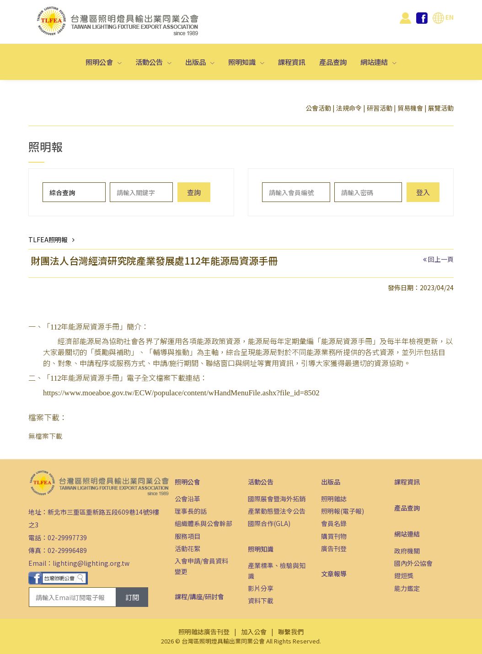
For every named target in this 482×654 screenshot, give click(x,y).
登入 (423, 192)
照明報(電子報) (342, 511)
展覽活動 (441, 107)
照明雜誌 (334, 498)
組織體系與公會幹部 (203, 523)
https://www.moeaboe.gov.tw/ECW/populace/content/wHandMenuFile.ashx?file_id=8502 (181, 392)
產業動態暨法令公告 (276, 511)
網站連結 (374, 62)
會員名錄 (334, 523)
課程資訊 (291, 62)
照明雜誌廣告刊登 (204, 631)
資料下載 (260, 600)
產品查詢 (333, 62)
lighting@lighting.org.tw (91, 563)
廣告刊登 (334, 548)
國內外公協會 (413, 563)
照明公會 (100, 62)
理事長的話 (191, 511)
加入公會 (254, 631)
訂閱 (132, 597)
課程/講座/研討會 (199, 596)
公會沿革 (187, 498)
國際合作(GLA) (269, 523)
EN (443, 16)
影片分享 (260, 588)
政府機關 (407, 550)
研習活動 (379, 107)
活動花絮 (187, 548)
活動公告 (149, 62)
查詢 (194, 192)
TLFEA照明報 (48, 239)
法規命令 (349, 107)
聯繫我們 (291, 631)
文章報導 (334, 573)
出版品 (196, 62)
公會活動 (318, 107)
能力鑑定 (407, 588)
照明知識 (242, 62)
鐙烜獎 (403, 575)
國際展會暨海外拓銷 (276, 498)
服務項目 (187, 536)
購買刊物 (334, 536)
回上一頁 (441, 259)
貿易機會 (410, 107)
